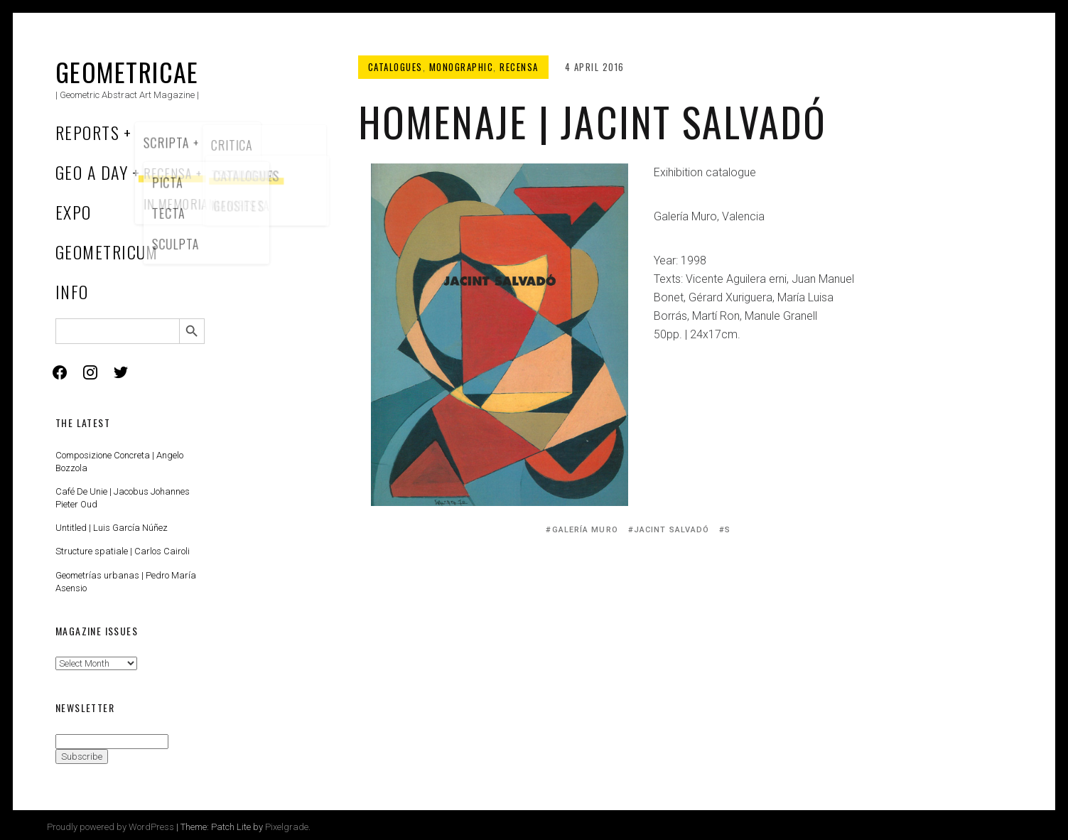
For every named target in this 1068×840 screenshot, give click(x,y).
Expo (73, 212)
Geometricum (106, 251)
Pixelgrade (286, 827)
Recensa (519, 67)
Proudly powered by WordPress (110, 827)
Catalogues (395, 67)
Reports (87, 132)
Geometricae (127, 71)
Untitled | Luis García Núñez (111, 527)
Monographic (461, 67)
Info (72, 291)
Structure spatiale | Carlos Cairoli (122, 551)
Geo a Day (91, 172)
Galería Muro (585, 529)
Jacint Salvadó (671, 529)
